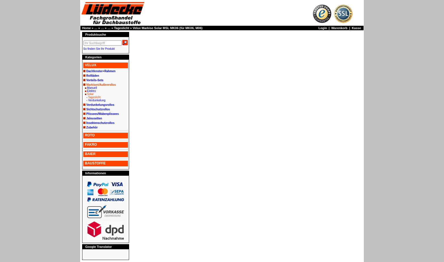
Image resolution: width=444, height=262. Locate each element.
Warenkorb (339, 28)
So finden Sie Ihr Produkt (99, 48)
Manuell (92, 87)
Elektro (91, 91)
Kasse (356, 28)
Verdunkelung (96, 100)
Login (323, 28)
